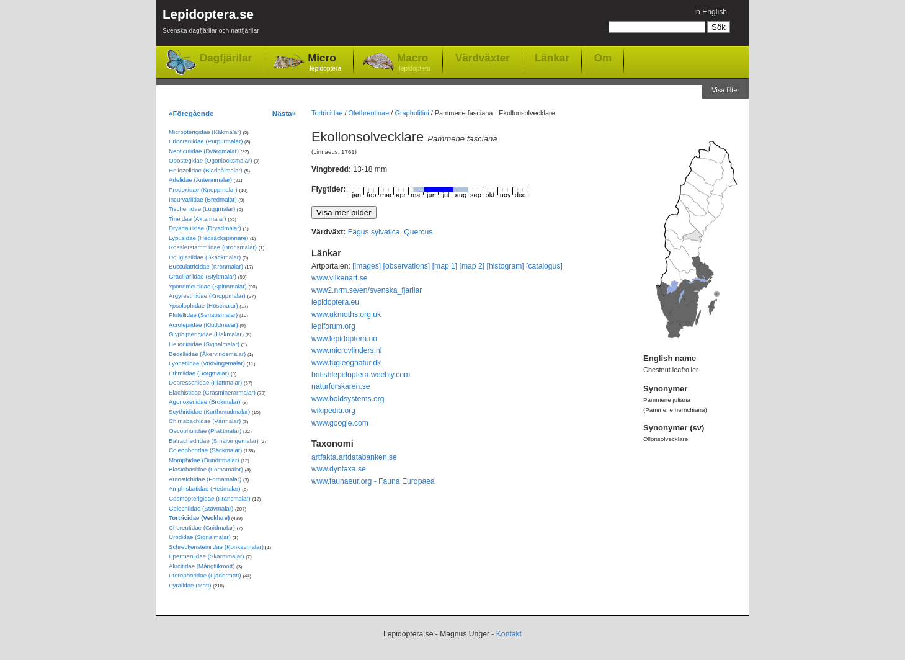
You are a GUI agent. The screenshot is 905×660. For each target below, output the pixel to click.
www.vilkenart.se (339, 278)
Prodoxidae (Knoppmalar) (203, 189)
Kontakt (509, 634)
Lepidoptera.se (211, 23)
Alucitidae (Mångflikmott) (201, 566)
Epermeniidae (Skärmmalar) (206, 556)
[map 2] (472, 266)
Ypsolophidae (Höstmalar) (203, 305)
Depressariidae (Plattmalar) (205, 382)
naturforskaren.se (340, 386)
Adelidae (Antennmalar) (200, 179)
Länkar (552, 57)
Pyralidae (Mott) (190, 585)
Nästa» (284, 113)
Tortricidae (326, 113)
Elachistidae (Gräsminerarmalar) (212, 392)
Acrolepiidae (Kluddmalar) (203, 324)
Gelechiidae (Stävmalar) (201, 508)
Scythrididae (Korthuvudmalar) (209, 411)
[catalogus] (544, 266)
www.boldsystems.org (348, 399)
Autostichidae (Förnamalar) (205, 479)
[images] (366, 266)
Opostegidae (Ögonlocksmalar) (210, 160)
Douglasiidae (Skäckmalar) (205, 257)
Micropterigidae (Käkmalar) (205, 131)
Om (603, 57)
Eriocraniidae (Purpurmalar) (206, 141)
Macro (413, 63)
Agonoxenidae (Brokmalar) (205, 401)
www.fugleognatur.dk (346, 363)
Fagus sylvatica (374, 232)
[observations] (406, 266)
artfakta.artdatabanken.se (354, 457)
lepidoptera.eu (335, 302)
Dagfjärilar (226, 58)
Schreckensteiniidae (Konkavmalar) (216, 546)
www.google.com (339, 423)
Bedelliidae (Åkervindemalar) (207, 353)
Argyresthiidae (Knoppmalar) (207, 295)
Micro (324, 63)
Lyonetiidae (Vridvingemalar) (207, 363)
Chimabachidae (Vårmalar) (205, 420)
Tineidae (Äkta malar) (197, 218)
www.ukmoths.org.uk (346, 314)
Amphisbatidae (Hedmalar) (205, 488)
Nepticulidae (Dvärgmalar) (204, 151)
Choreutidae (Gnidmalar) (202, 527)
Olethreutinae (369, 113)
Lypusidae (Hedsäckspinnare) (208, 237)
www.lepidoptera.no (344, 338)
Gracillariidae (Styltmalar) (202, 276)
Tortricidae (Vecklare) (199, 517)
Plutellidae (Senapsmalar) (203, 314)
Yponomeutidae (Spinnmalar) (208, 286)
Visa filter (725, 90)
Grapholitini (412, 113)
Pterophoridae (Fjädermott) (205, 575)
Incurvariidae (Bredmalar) (203, 199)
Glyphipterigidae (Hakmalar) (206, 334)
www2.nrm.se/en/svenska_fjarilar (366, 290)
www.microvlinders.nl (346, 350)
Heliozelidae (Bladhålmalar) (206, 170)
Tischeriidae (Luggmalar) (202, 208)
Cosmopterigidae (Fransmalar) (210, 498)
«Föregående (191, 113)
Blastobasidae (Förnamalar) (206, 469)
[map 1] (445, 266)
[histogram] (505, 266)
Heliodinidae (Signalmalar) (204, 344)
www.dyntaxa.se (338, 469)
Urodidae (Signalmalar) (200, 536)
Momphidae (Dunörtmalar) (204, 460)
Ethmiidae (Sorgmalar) (199, 373)
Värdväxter (482, 57)
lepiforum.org (333, 326)
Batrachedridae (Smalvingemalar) (214, 440)
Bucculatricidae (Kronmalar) (206, 266)
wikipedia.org (333, 410)
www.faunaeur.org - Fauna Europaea (373, 481)
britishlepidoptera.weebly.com (360, 374)
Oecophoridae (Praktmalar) (205, 430)
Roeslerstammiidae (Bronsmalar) (213, 247)
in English (710, 11)
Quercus (418, 232)
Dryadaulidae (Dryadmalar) (205, 228)
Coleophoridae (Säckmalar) (205, 450)
